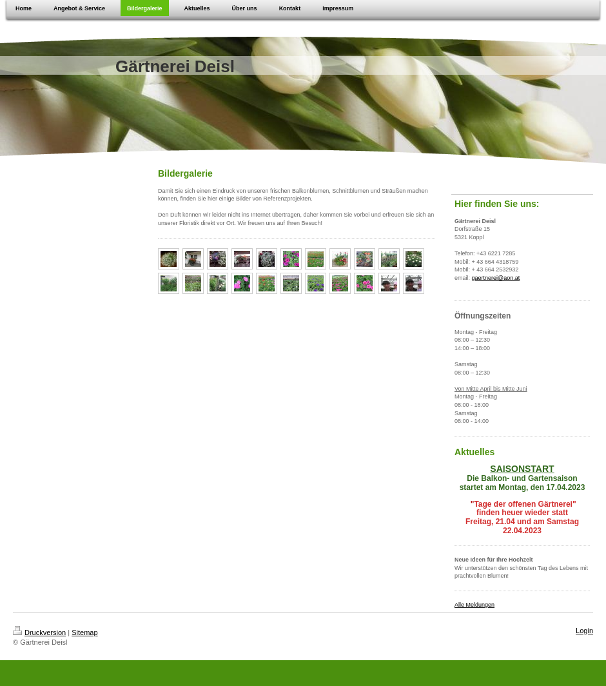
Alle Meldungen (474, 605)
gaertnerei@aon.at (496, 278)
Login (584, 630)
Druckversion (39, 632)
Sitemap (84, 632)
